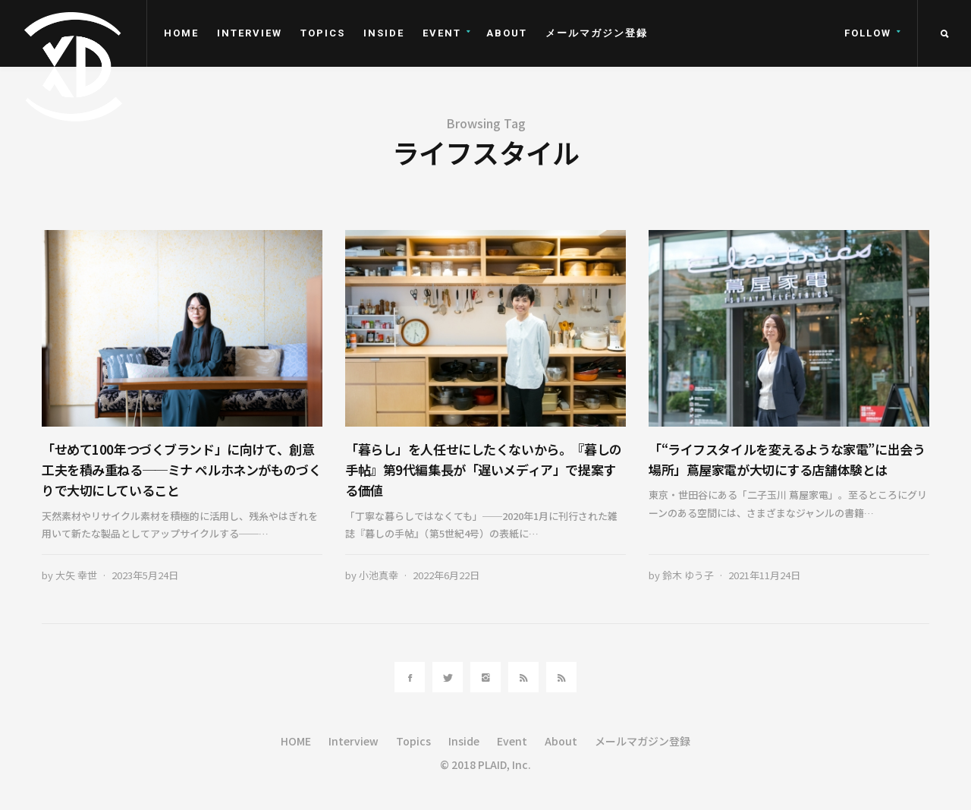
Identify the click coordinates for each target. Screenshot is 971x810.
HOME (181, 33)
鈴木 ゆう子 (688, 575)
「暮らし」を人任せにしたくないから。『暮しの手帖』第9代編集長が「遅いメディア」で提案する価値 (483, 470)
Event (442, 33)
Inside (383, 33)
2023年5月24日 (145, 575)
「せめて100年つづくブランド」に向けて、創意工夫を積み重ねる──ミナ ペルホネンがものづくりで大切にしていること (181, 470)
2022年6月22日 (446, 575)
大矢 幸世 (76, 575)
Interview (249, 33)
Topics (322, 33)
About (506, 33)
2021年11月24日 (764, 575)
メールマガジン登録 (596, 33)
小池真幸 (378, 575)
